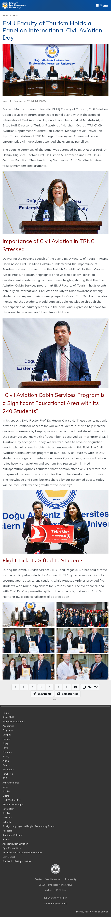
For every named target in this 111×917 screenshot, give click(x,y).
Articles (6, 813)
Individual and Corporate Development (22, 852)
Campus (7, 734)
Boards (6, 839)
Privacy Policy (83, 911)
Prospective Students (14, 721)
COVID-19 (8, 774)
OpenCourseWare (12, 848)
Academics (8, 726)
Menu (101, 5)
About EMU (8, 717)
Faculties (7, 817)
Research (7, 830)
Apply (5, 743)
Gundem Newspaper (13, 804)
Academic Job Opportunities (17, 861)
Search (6, 765)
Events (6, 795)
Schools (7, 822)
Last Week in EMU (12, 800)
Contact (6, 739)
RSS (5, 778)
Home (6, 712)
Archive (6, 791)
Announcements (11, 782)
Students (7, 752)
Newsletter (8, 808)
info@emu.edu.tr (59, 903)
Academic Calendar (13, 835)
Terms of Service (99, 911)
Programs (8, 730)
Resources (8, 769)
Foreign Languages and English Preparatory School (29, 826)
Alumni (6, 760)
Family (6, 756)
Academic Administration (15, 843)
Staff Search (9, 857)
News (5, 15)
